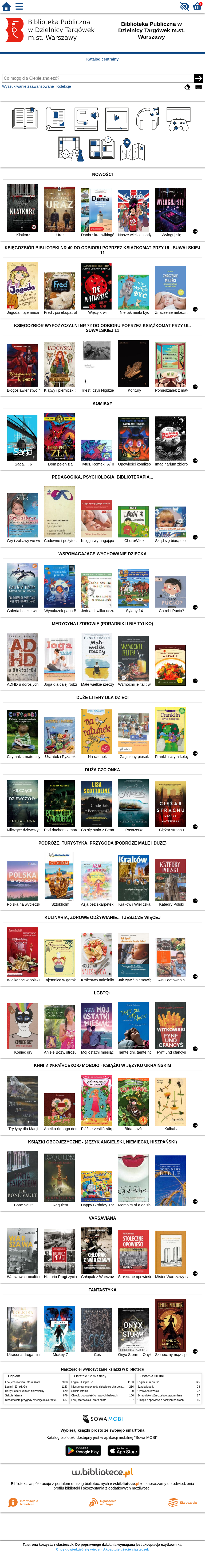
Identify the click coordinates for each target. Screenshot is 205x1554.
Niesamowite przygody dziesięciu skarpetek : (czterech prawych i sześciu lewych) (53, 1400)
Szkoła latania (13, 1395)
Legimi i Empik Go (16, 1386)
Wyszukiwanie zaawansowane (28, 86)
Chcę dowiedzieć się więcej (78, 1549)
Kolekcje (64, 86)
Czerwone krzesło (148, 1391)
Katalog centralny (102, 59)
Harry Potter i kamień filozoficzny (24, 1391)
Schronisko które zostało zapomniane (159, 1395)
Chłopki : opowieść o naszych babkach (94, 1395)
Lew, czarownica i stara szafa (22, 1382)
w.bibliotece (126, 1483)
